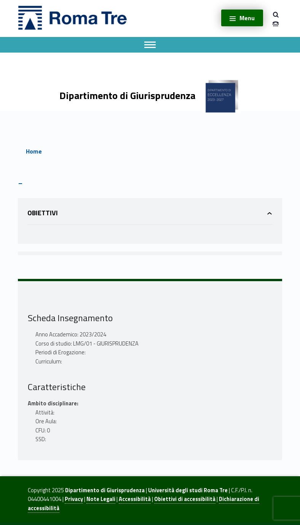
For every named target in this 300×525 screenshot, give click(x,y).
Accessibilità (135, 499)
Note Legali (100, 499)
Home (34, 151)
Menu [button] (247, 17)
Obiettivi (42, 213)
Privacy (74, 499)
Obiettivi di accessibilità (184, 499)
